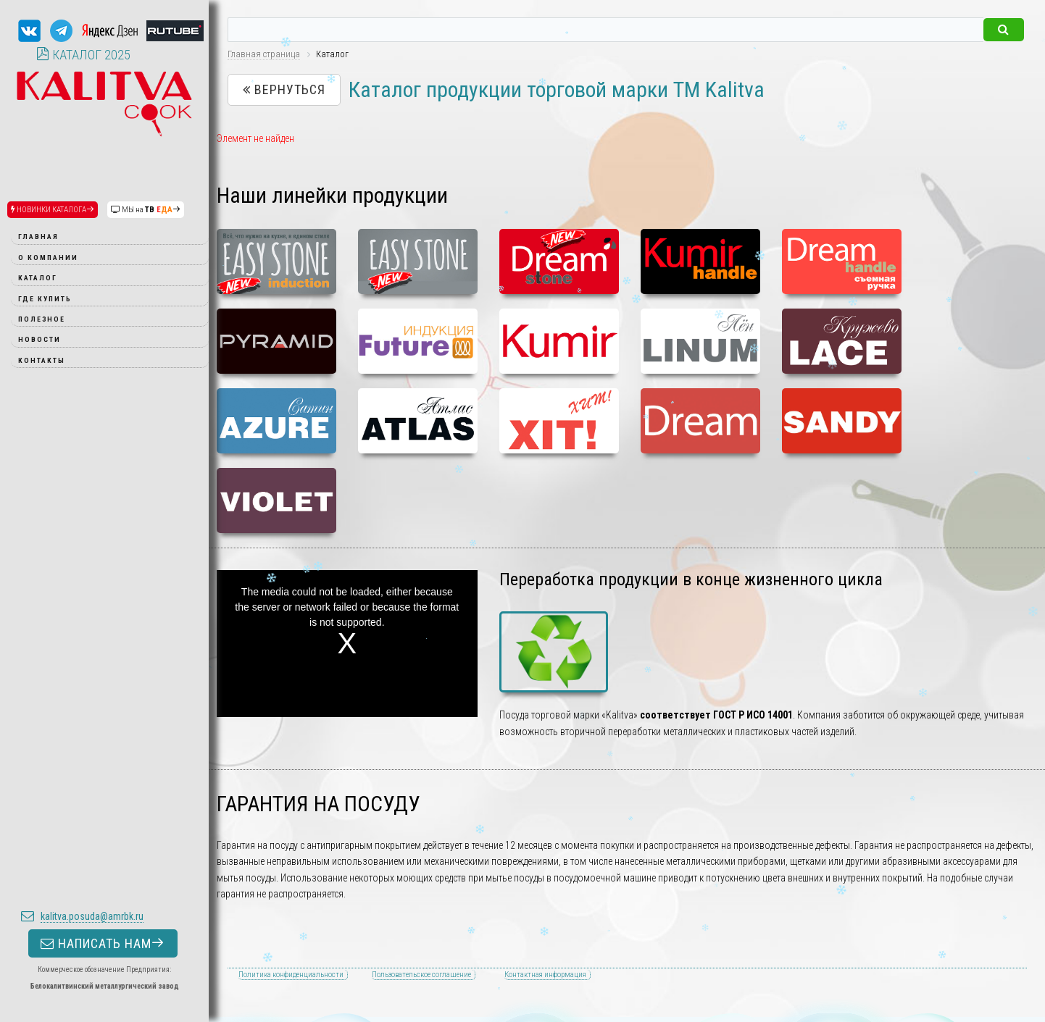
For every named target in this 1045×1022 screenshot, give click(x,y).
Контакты (41, 360)
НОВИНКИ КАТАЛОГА (52, 209)
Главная (38, 236)
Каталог (37, 278)
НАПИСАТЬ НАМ (103, 807)
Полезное (41, 319)
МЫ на (145, 209)
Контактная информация (545, 974)
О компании (48, 257)
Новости (39, 339)
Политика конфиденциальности (291, 974)
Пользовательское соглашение (421, 974)
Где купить (45, 299)
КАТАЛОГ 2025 (83, 54)
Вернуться (284, 89)
